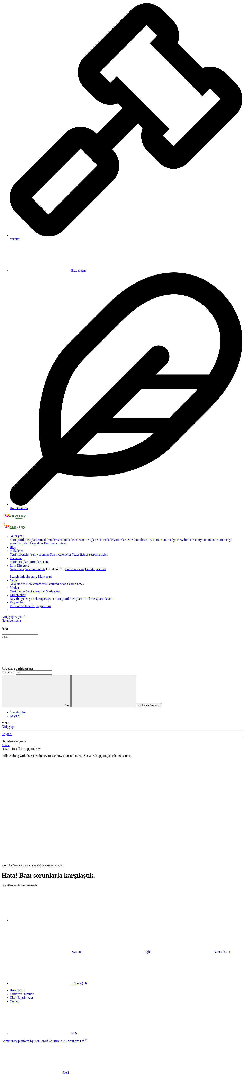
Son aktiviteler (47, 539)
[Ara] (18, 620)
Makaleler (16, 550)
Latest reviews (74, 569)
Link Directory (19, 565)
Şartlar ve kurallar (22, 994)
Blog (13, 547)
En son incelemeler (22, 606)
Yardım (14, 1001)
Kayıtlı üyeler (19, 598)
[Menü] (3, 523)
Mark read (45, 576)
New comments (35, 569)
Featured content (55, 543)
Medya (14, 587)
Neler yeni (17, 536)
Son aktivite (18, 712)
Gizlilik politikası (21, 997)
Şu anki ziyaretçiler (41, 598)
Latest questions (95, 569)
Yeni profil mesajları (23, 539)
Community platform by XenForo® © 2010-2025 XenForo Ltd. (44, 1041)
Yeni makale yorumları (112, 539)
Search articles (98, 554)
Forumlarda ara (39, 562)
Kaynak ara (43, 606)
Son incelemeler (60, 554)
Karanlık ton (190, 951)
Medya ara (53, 591)
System (46, 951)
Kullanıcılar (17, 595)
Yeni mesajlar (87, 539)
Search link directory (23, 576)
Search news (75, 584)
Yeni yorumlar (39, 554)
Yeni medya (168, 539)
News (13, 580)
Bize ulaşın (48, 270)
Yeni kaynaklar (33, 543)
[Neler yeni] (9, 620)
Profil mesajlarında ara (97, 598)
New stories (17, 584)
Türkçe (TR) (49, 983)
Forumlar (16, 558)
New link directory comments (196, 539)
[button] (64, 668)
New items (17, 569)
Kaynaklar (17, 602)
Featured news (56, 584)
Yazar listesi (80, 554)
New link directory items (143, 539)
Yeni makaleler (67, 539)
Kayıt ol (15, 716)
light (116, 951)
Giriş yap (8, 726)
